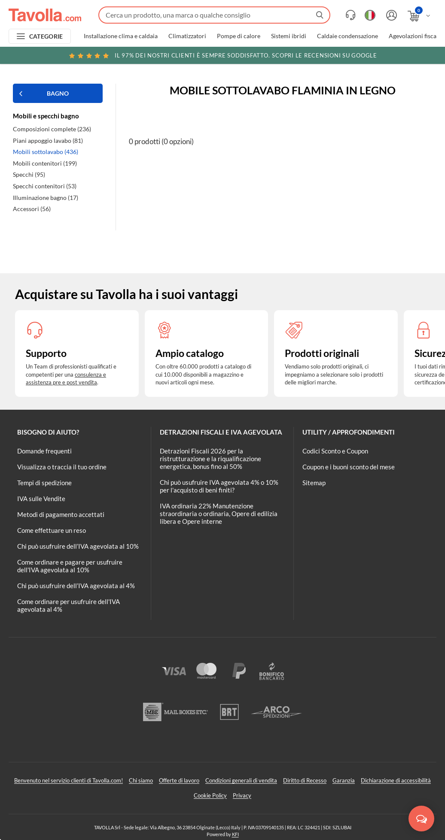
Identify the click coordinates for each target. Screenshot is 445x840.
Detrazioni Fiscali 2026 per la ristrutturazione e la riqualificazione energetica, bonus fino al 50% (210, 458)
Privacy (242, 795)
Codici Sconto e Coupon (335, 451)
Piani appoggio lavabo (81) (48, 140)
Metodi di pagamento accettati (60, 514)
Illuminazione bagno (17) (45, 197)
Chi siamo (141, 780)
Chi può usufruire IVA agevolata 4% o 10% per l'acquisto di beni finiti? (219, 486)
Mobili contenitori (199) (45, 163)
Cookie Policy (210, 795)
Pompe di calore (238, 36)
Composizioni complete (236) (52, 129)
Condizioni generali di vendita (241, 780)
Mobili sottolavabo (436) (45, 151)
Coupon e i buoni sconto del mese (348, 467)
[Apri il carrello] (419, 16)
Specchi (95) (29, 174)
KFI (235, 834)
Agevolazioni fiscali (414, 36)
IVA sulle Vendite (41, 498)
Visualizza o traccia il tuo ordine (62, 467)
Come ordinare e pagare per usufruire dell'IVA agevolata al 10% (69, 566)
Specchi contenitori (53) (44, 186)
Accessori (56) (32, 208)
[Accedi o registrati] (390, 15)
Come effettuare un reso (51, 530)
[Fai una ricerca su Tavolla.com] (214, 15)
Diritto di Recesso (304, 780)
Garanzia (343, 780)
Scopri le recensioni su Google (222, 55)
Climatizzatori (187, 36)
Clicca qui (383, 56)
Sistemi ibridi (288, 36)
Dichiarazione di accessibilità (396, 780)
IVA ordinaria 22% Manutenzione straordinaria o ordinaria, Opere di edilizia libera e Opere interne (218, 513)
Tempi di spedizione (44, 482)
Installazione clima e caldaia (121, 36)
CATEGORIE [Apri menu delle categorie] (46, 36)
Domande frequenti (44, 451)
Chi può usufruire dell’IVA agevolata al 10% (78, 546)
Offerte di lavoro (179, 780)
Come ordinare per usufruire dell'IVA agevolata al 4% (68, 605)
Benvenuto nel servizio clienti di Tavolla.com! (68, 780)
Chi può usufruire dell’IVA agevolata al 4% (76, 585)
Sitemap (314, 482)
